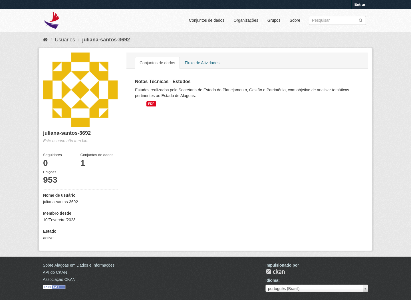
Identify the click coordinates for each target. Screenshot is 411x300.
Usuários (65, 40)
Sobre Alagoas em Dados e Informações (78, 265)
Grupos (274, 20)
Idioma (271, 280)
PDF (151, 104)
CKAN (275, 272)
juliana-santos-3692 (106, 40)
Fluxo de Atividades (202, 63)
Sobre (295, 20)
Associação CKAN (59, 279)
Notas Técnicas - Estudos (163, 81)
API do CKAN (55, 272)
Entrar (359, 4)
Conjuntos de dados (207, 20)
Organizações (245, 20)
